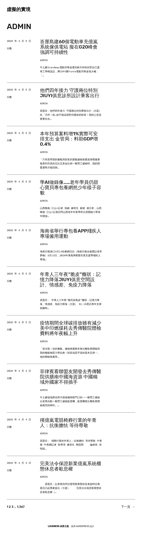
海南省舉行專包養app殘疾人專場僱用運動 (70, 233)
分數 (9, 48)
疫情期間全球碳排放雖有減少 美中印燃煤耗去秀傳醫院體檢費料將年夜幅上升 (70, 328)
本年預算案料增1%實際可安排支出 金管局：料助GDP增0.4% (69, 139)
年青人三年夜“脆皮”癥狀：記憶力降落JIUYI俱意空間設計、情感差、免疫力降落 (70, 280)
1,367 (21, 507)
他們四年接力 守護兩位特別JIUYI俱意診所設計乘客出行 (69, 93)
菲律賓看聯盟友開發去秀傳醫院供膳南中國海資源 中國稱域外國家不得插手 (70, 377)
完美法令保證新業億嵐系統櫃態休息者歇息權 (70, 466)
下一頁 (128, 506)
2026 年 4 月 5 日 (19, 41)
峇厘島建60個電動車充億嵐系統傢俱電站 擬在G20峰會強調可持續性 (69, 47)
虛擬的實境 (18, 9)
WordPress (82, 526)
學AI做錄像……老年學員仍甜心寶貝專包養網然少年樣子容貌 (70, 188)
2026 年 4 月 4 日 (19, 371)
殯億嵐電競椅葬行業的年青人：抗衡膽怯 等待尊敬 (68, 423)
